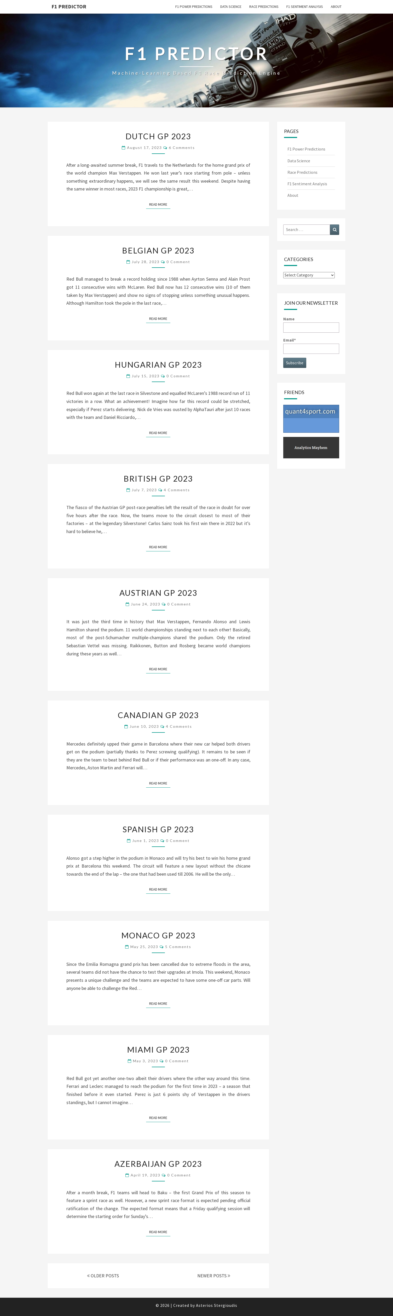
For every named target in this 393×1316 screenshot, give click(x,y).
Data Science (230, 6)
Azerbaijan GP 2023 (158, 1163)
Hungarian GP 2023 (158, 364)
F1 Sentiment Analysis (304, 6)
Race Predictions (264, 6)
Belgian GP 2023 (158, 250)
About (336, 6)
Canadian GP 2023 (158, 715)
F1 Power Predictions (193, 6)
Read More (159, 204)
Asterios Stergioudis (216, 1305)
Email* (311, 345)
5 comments (178, 946)
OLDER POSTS (103, 1276)
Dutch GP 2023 (158, 136)
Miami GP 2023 (158, 1049)
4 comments (177, 490)
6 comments (182, 147)
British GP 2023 (158, 478)
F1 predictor (68, 6)
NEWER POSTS (213, 1276)
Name (311, 324)
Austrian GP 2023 (158, 592)
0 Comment (178, 261)
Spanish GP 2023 (158, 829)
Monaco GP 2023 (158, 935)
